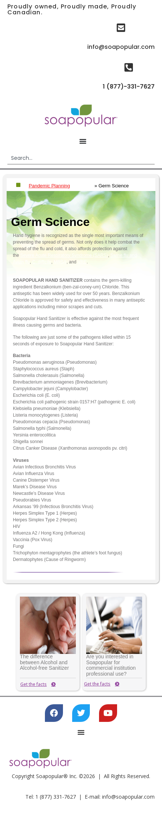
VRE (82, 262)
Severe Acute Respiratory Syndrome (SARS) (64, 255)
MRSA (60, 262)
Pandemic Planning (49, 185)
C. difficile (41, 262)
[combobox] (81, 158)
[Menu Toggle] (83, 141)
